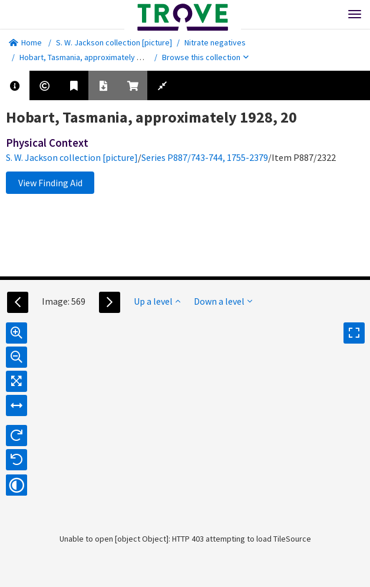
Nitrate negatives (215, 42)
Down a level (223, 301)
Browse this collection (205, 57)
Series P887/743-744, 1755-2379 (204, 157)
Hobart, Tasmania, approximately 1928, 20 (92, 57)
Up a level (157, 301)
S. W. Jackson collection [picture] (114, 42)
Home (25, 42)
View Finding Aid (50, 183)
